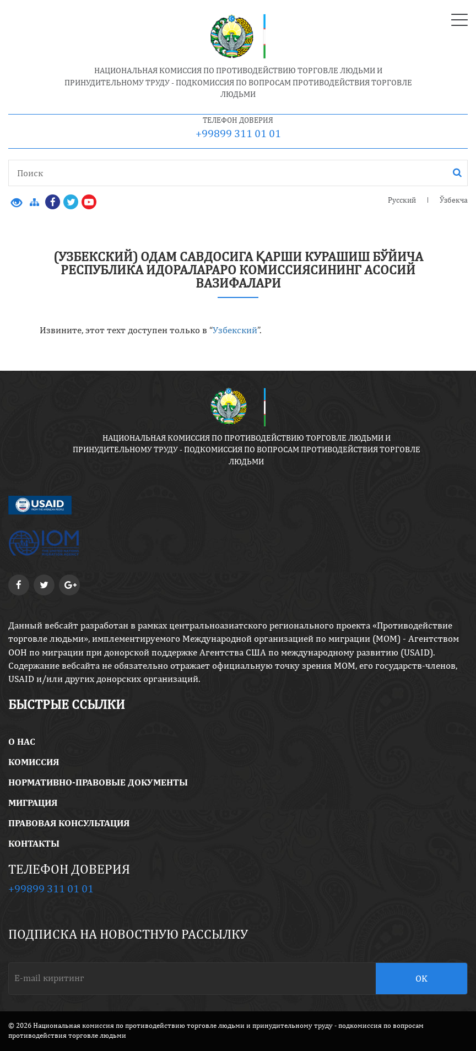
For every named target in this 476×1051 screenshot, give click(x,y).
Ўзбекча (454, 200)
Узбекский (235, 329)
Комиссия (33, 761)
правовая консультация (68, 822)
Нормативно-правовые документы (98, 782)
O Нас (21, 741)
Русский (402, 200)
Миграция (32, 802)
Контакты (34, 843)
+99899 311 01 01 (238, 133)
